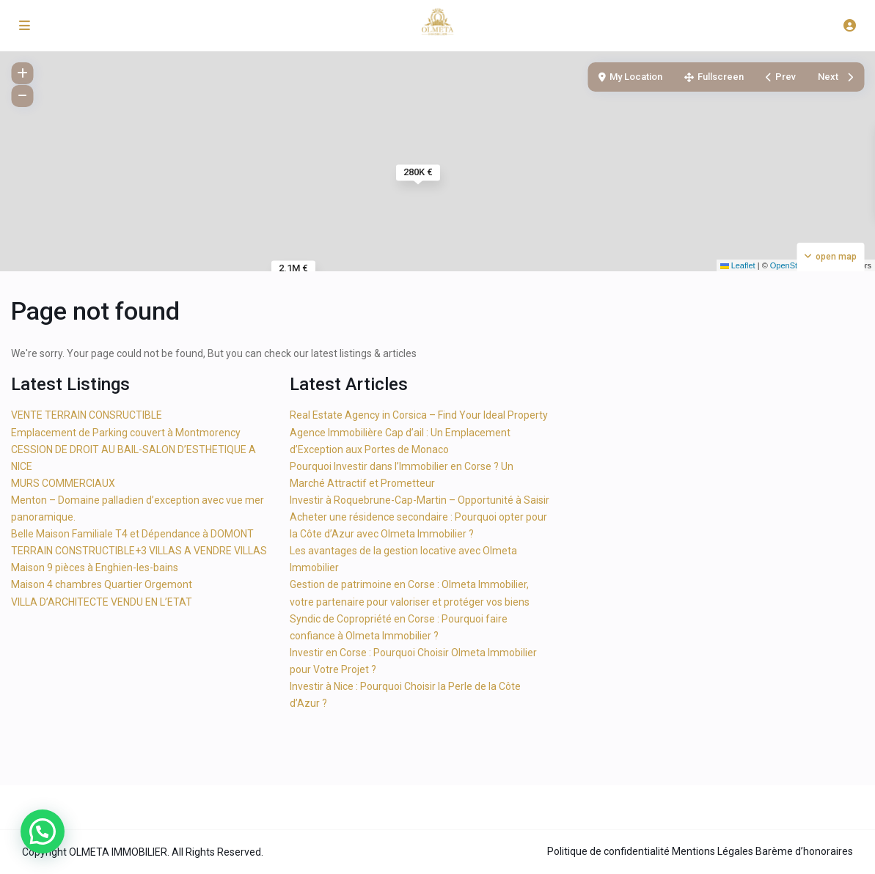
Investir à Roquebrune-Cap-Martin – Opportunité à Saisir (419, 500)
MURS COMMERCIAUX (63, 483)
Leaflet (737, 265)
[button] (43, 831)
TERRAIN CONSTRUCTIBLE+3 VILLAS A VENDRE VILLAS (139, 551)
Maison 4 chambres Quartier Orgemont (101, 584)
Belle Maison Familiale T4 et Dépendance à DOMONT (132, 534)
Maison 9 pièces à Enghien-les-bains (94, 567)
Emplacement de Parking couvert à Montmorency (126, 432)
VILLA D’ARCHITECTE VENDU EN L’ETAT (101, 602)
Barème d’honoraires (804, 851)
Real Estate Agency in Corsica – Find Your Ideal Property (419, 415)
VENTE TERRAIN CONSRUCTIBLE (86, 415)
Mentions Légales (712, 851)
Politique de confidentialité (608, 851)
